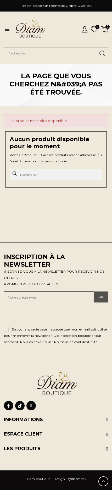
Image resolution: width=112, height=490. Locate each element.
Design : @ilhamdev (70, 479)
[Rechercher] (56, 174)
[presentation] (43, 316)
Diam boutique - (40, 479)
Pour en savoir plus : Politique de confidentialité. (59, 342)
